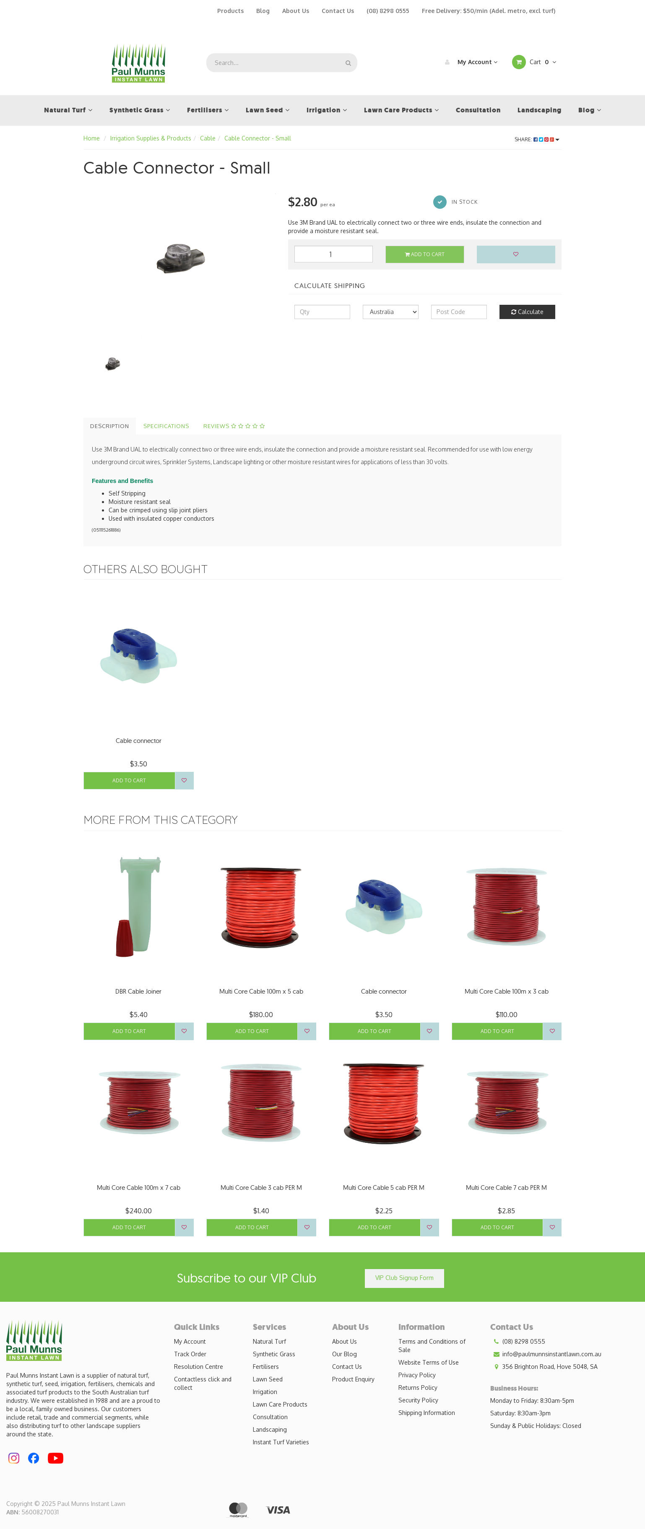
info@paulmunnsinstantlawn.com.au (545, 1354)
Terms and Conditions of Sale (432, 1345)
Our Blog (344, 1354)
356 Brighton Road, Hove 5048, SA (544, 1367)
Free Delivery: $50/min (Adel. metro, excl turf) (488, 10)
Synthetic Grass (274, 1354)
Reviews (234, 426)
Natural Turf (269, 1341)
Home (91, 138)
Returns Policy (417, 1387)
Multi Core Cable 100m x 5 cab (261, 991)
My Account (469, 62)
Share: (537, 139)
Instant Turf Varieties (281, 1442)
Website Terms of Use (428, 1362)
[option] (179, 257)
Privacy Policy (417, 1374)
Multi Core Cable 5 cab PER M (383, 1188)
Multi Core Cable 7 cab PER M (506, 1188)
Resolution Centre (198, 1366)
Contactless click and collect (202, 1383)
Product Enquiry (353, 1379)
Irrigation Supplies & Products (150, 138)
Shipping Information (426, 1412)
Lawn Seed (268, 1379)
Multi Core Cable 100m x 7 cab (138, 1188)
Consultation (270, 1416)
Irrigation (265, 1391)
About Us (295, 10)
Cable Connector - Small (257, 138)
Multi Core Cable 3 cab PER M (261, 1188)
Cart (534, 62)
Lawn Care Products (280, 1404)
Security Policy (418, 1400)
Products (230, 10)
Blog (263, 10)
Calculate (527, 311)
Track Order (190, 1354)
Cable (208, 138)
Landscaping (270, 1429)
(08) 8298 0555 (388, 10)
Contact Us (338, 10)
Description (109, 426)
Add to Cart (425, 254)
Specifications (166, 426)
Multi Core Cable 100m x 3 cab (507, 991)
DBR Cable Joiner (138, 991)
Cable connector (138, 741)
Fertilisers (266, 1366)
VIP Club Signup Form (404, 1277)
